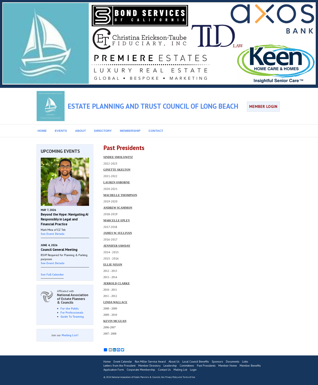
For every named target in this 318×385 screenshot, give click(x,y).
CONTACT (156, 130)
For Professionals (71, 312)
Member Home (227, 365)
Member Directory (149, 365)
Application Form (113, 369)
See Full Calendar (52, 274)
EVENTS (61, 130)
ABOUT (80, 130)
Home (107, 361)
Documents (232, 361)
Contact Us (164, 369)
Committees (187, 365)
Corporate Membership (141, 369)
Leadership (170, 365)
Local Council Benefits (195, 361)
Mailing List (69, 335)
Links (245, 361)
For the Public (69, 308)
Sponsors (217, 361)
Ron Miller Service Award (150, 361)
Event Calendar (123, 361)
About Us (174, 361)
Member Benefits (250, 365)
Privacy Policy (171, 377)
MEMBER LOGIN (263, 106)
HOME (42, 130)
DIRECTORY (103, 130)
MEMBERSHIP (130, 130)
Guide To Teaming (72, 316)
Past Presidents (206, 365)
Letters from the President (119, 365)
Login (193, 369)
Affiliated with (73, 296)
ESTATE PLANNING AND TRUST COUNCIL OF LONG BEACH (153, 106)
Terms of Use (189, 377)
